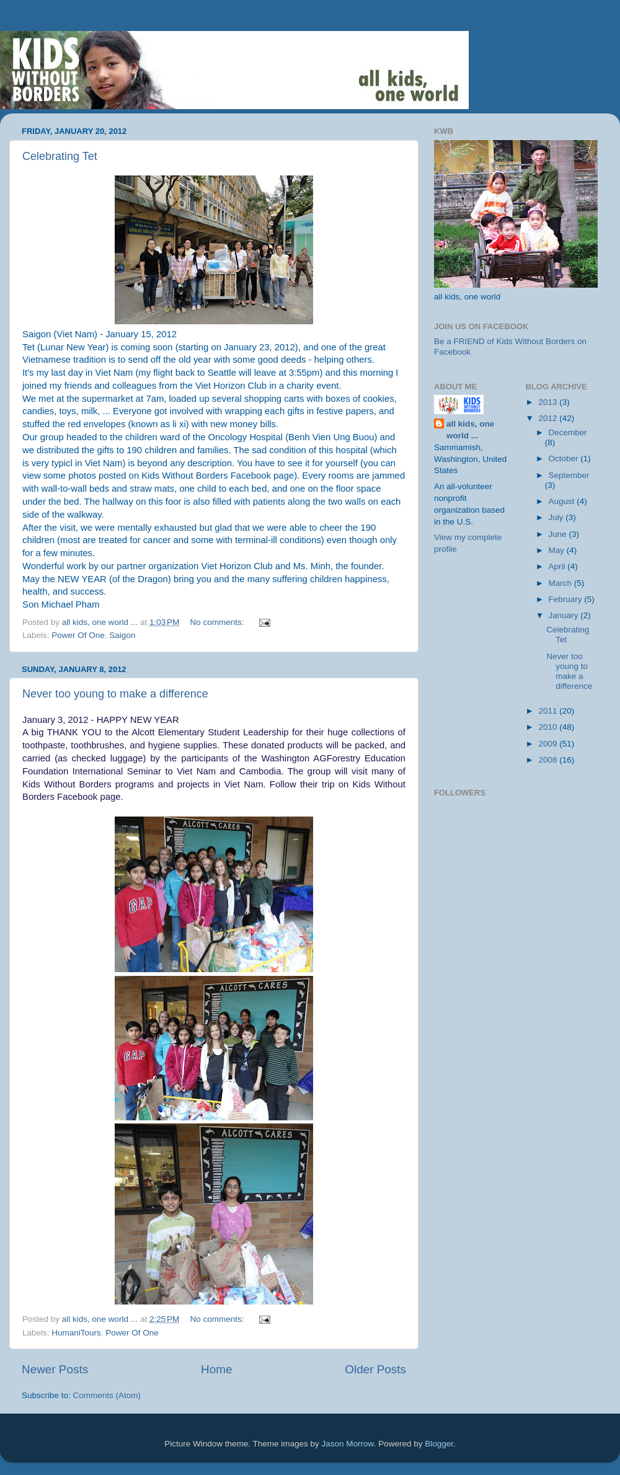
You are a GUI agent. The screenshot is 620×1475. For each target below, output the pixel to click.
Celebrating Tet (59, 156)
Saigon (122, 635)
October (565, 458)
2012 (548, 418)
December (568, 432)
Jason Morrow (348, 1443)
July (557, 517)
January (565, 615)
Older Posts (375, 1369)
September (569, 475)
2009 (548, 743)
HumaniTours (76, 1332)
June (559, 534)
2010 (548, 727)
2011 (548, 710)
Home (216, 1369)
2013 (548, 402)
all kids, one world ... (470, 429)
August (563, 501)
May (558, 550)
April (558, 566)
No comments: (218, 622)
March (561, 583)
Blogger (439, 1443)
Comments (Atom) (107, 1395)
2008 (548, 759)
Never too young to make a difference (115, 694)
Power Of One (78, 635)
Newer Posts (55, 1369)
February (567, 599)
